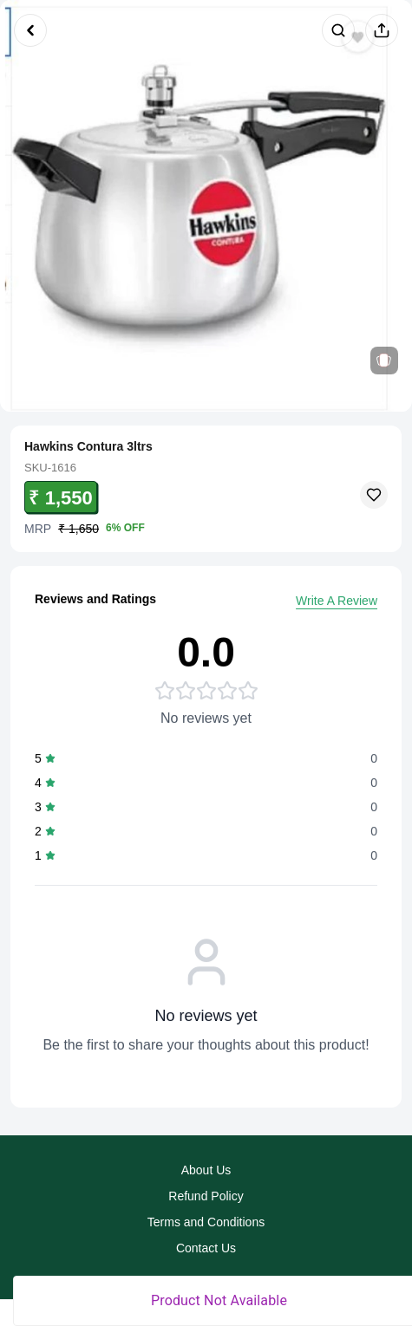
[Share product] (381, 30)
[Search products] (338, 30)
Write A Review (336, 601)
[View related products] (384, 360)
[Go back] (30, 30)
